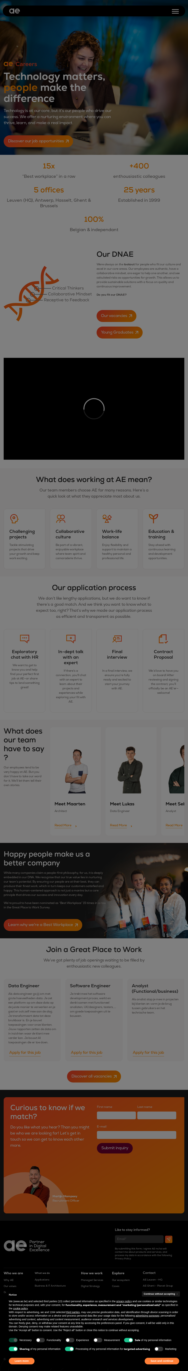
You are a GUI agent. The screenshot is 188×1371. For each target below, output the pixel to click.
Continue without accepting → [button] (161, 1293)
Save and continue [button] (162, 1360)
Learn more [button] (22, 1360)
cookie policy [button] (20, 1308)
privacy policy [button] (124, 1301)
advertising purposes (147, 1315)
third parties (73, 1312)
